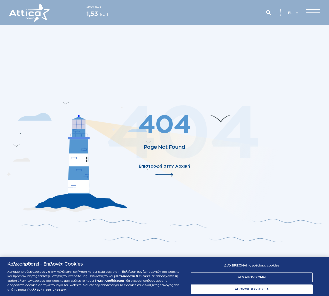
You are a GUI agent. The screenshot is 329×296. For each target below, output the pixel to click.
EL (291, 13)
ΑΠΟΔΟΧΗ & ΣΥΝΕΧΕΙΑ (251, 290)
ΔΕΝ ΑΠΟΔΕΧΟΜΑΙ (252, 278)
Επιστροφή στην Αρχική (164, 166)
